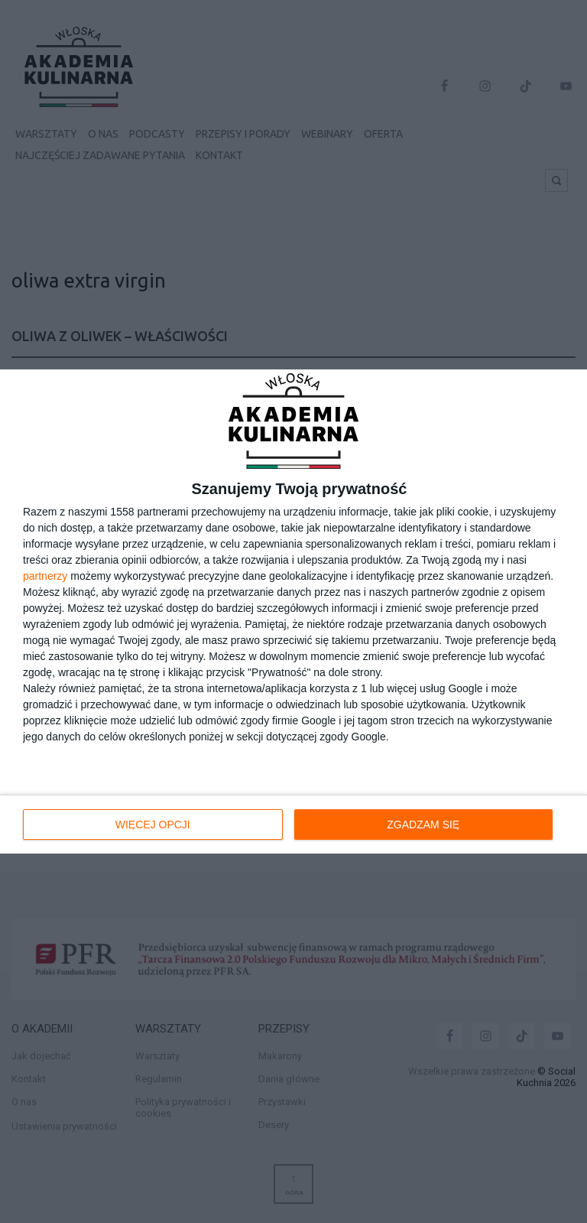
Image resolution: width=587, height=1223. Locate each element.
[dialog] (293, 611)
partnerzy (45, 576)
